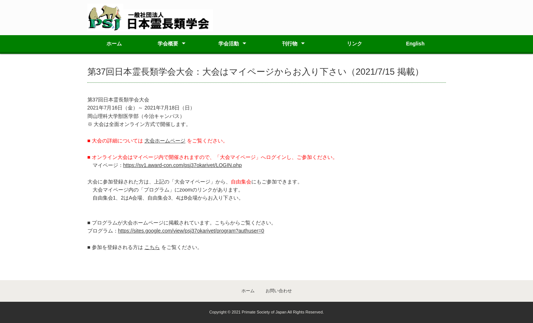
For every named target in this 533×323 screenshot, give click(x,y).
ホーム (114, 44)
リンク (354, 44)
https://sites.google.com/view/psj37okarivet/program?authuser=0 (191, 231)
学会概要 (168, 44)
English (415, 44)
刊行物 (289, 44)
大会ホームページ (164, 141)
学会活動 (228, 44)
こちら (152, 247)
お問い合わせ (279, 290)
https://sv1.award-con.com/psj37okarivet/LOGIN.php (182, 165)
